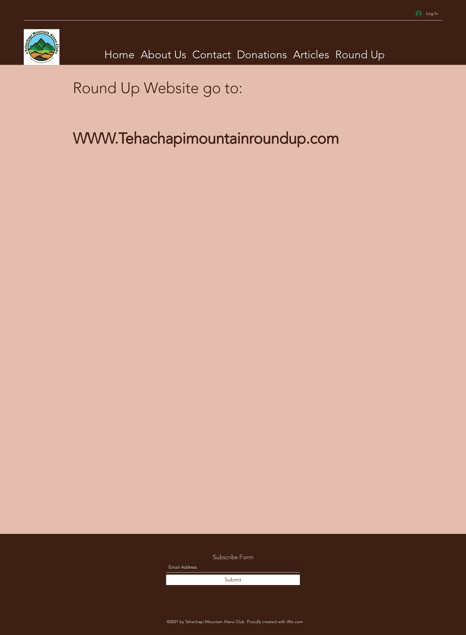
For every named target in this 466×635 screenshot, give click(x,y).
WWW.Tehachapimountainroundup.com (206, 138)
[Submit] (233, 580)
